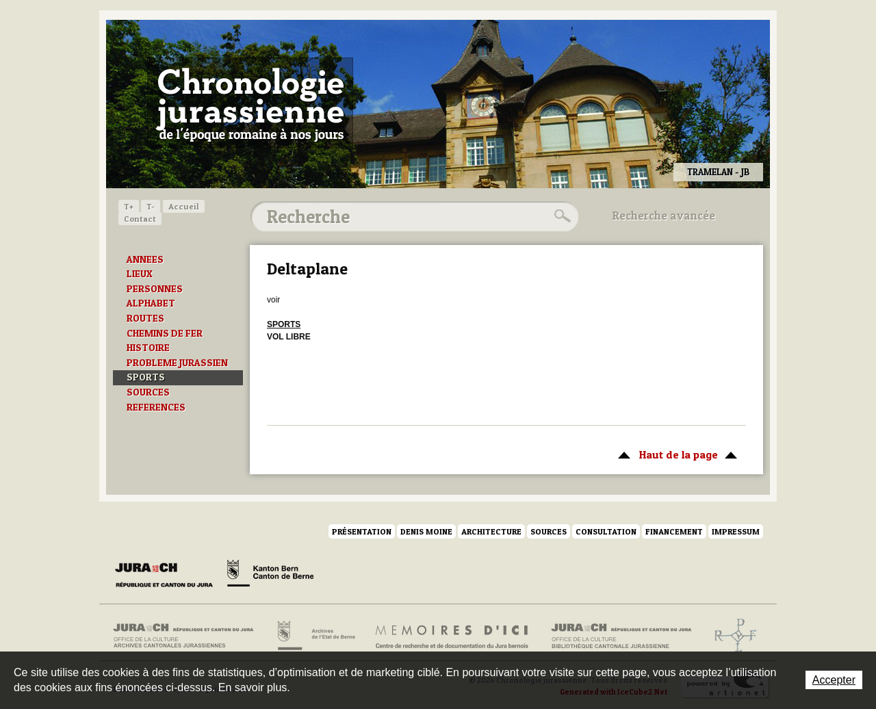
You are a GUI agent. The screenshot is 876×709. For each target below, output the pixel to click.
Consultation (606, 531)
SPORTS (146, 377)
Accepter (833, 680)
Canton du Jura (167, 575)
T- (150, 206)
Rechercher (560, 216)
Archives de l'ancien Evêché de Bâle (731, 636)
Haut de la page (675, 453)
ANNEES (145, 259)
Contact (140, 219)
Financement (674, 531)
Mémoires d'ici (452, 636)
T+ (128, 206)
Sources (548, 531)
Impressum (736, 531)
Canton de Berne (270, 575)
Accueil (183, 206)
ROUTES (145, 318)
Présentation (361, 531)
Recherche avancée (664, 215)
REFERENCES (156, 407)
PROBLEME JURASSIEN (177, 363)
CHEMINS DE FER (165, 333)
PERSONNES (155, 289)
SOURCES (148, 392)
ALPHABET (151, 303)
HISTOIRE (148, 347)
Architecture (491, 531)
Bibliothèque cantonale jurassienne (622, 636)
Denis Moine (426, 531)
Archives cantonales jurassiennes (188, 636)
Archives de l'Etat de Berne (315, 636)
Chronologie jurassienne (250, 102)
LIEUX (140, 274)
